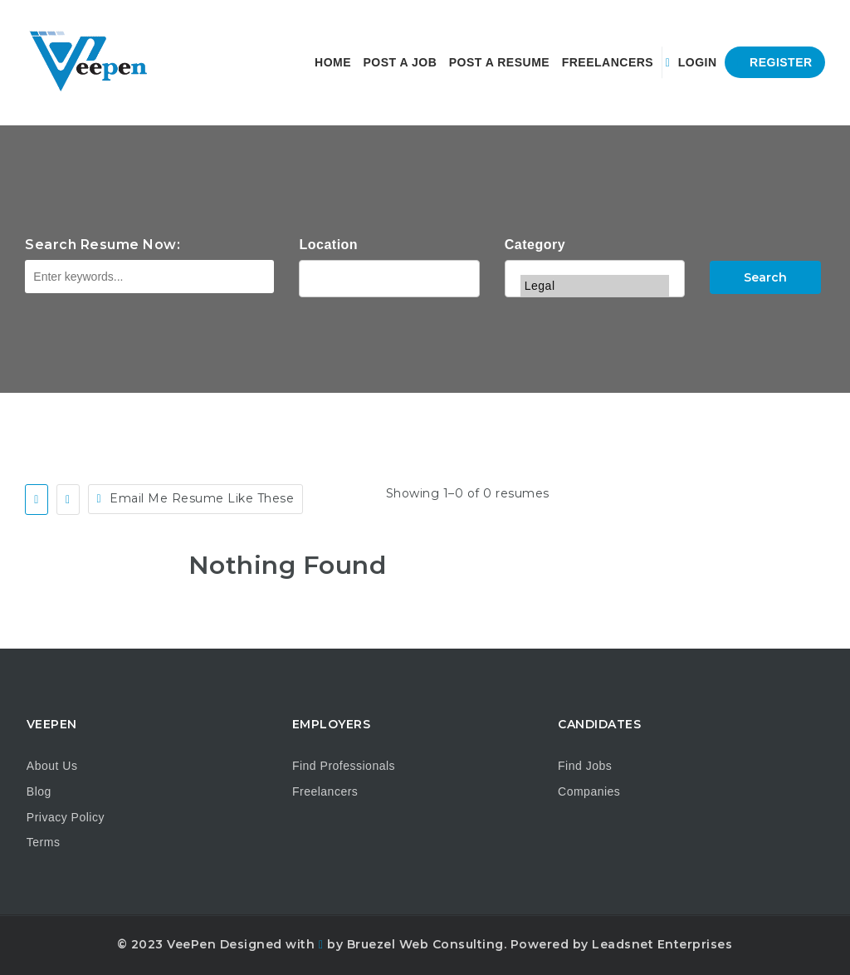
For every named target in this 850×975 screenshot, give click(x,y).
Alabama (389, 276)
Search (765, 277)
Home (333, 62)
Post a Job (400, 62)
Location (328, 245)
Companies (589, 791)
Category (535, 245)
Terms (44, 842)
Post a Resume (499, 62)
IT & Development (594, 264)
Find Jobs (585, 765)
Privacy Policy (66, 817)
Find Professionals (343, 765)
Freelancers (608, 62)
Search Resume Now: (102, 244)
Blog (39, 791)
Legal (594, 285)
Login (691, 62)
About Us (52, 765)
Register (775, 62)
